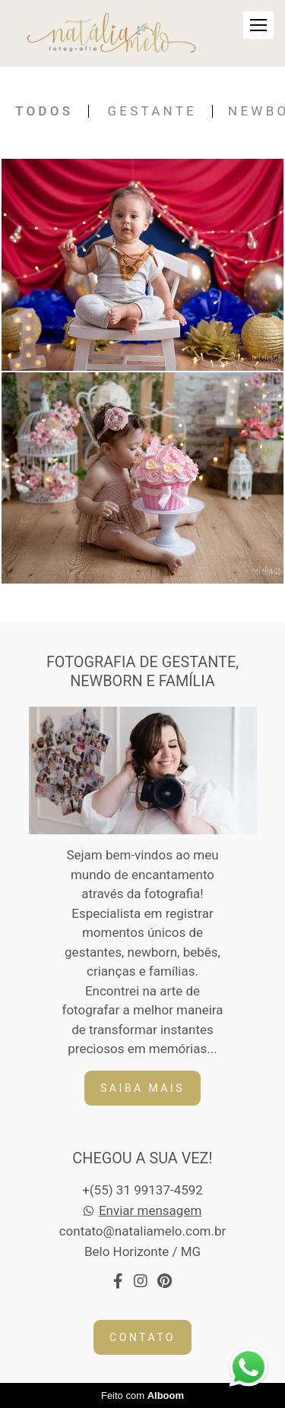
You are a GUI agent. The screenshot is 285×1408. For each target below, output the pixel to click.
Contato (142, 1337)
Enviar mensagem (150, 1210)
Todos (44, 111)
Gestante (152, 111)
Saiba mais (142, 1088)
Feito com (142, 1395)
